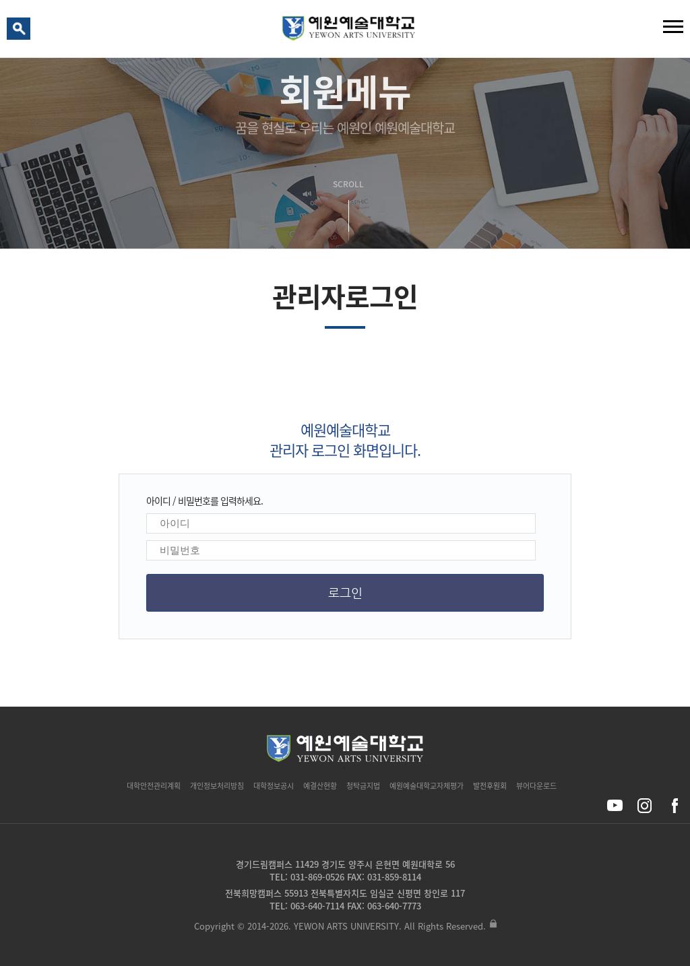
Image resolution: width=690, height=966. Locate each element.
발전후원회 (490, 786)
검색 (21, 32)
